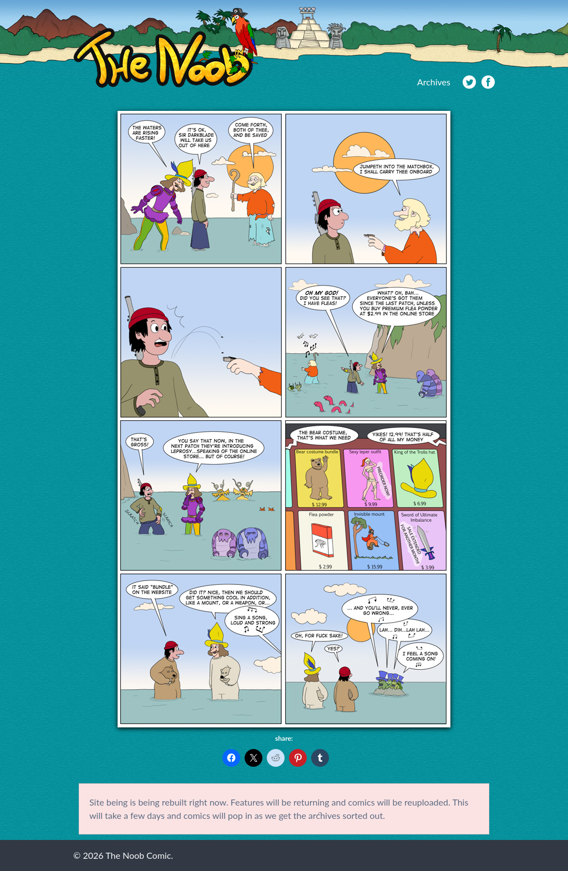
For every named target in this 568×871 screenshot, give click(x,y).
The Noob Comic (165, 48)
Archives (433, 82)
